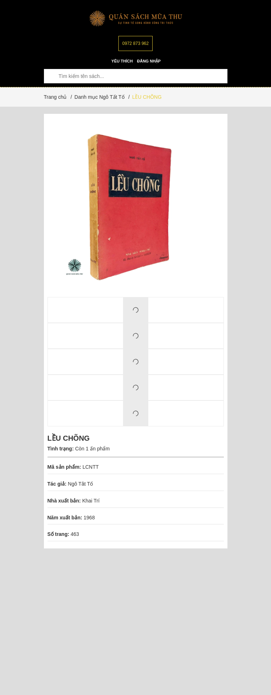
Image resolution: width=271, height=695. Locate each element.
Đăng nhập (149, 61)
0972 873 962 (135, 43)
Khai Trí (90, 501)
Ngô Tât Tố (80, 484)
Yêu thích (122, 61)
